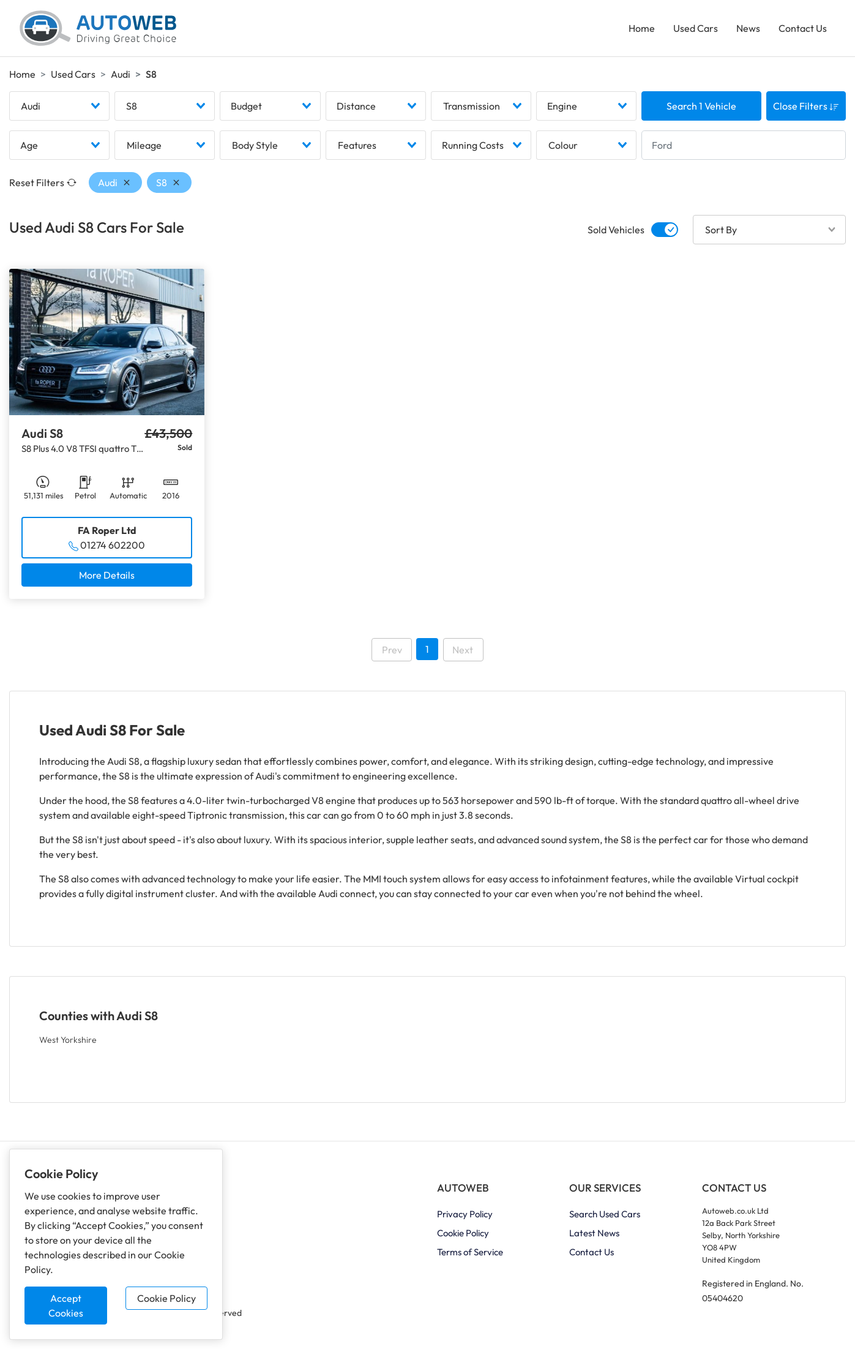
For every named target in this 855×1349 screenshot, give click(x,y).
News (748, 28)
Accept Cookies (65, 1305)
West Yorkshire (68, 1039)
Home (642, 28)
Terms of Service (470, 1252)
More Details (107, 575)
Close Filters (806, 106)
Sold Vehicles (616, 229)
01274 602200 (112, 545)
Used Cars (695, 28)
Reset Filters (43, 182)
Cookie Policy (166, 1298)
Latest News (594, 1233)
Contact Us (802, 28)
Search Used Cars (604, 1214)
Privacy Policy (465, 1214)
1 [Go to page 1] (427, 649)
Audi (120, 74)
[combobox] (59, 106)
